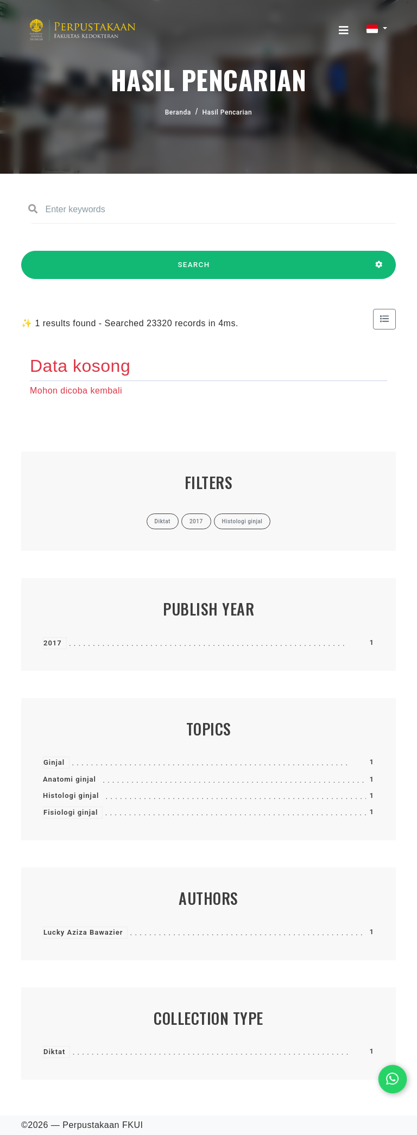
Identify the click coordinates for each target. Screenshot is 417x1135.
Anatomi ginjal (69, 779)
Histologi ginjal (71, 795)
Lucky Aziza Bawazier (83, 932)
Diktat (54, 1052)
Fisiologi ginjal (70, 812)
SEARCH (194, 270)
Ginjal (54, 762)
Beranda (178, 112)
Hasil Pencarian (227, 112)
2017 (52, 643)
